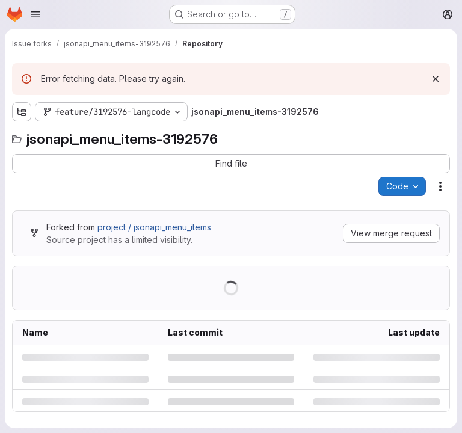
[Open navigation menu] (35, 14)
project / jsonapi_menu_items (154, 227)
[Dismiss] (435, 79)
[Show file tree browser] (21, 111)
